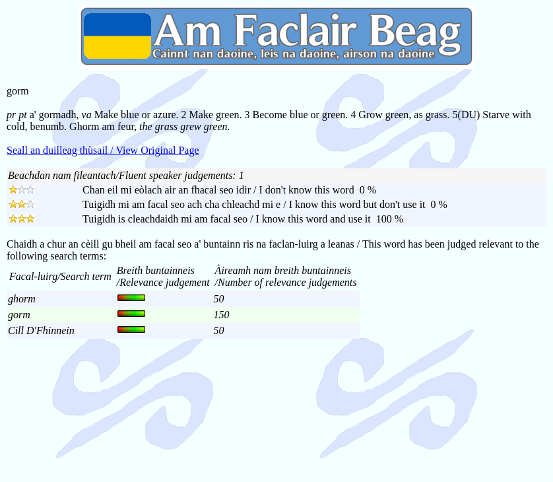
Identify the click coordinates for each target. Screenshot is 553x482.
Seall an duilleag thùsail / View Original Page (103, 150)
